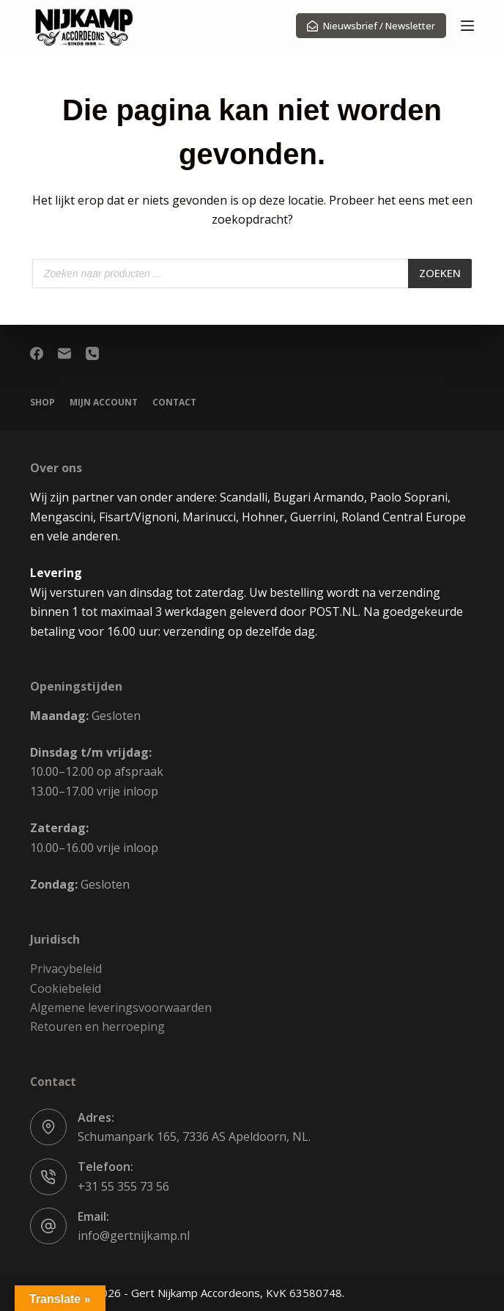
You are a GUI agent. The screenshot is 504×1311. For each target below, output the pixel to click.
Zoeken (440, 272)
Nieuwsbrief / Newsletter (371, 25)
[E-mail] (64, 353)
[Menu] (467, 25)
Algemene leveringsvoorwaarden (121, 1007)
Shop (42, 402)
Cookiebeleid (65, 988)
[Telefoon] (92, 353)
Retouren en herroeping (97, 1026)
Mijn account (104, 402)
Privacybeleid (66, 969)
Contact (174, 402)
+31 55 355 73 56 (123, 1186)
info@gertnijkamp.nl (134, 1235)
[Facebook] (36, 353)
